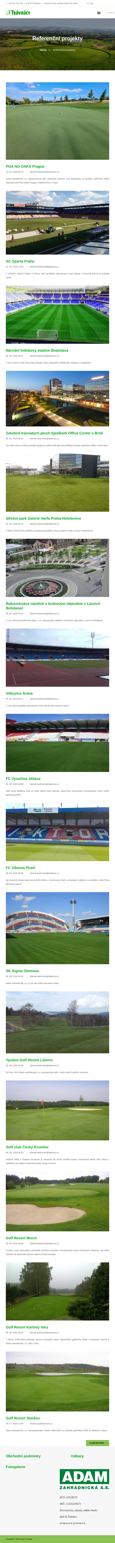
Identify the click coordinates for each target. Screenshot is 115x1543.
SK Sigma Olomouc (22, 971)
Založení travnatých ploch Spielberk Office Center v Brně (54, 433)
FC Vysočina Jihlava (23, 779)
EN (88, 3)
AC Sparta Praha (20, 261)
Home (43, 50)
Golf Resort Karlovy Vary (27, 1327)
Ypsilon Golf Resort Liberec (29, 1060)
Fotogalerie (15, 1467)
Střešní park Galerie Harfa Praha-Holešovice (43, 518)
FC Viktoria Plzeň (20, 868)
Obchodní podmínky (23, 1456)
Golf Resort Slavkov (23, 1418)
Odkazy (77, 1456)
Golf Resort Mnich (21, 1238)
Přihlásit (110, 13)
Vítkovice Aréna (19, 693)
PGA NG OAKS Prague (25, 166)
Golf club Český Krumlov (27, 1147)
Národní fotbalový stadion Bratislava (37, 350)
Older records (97, 1443)
